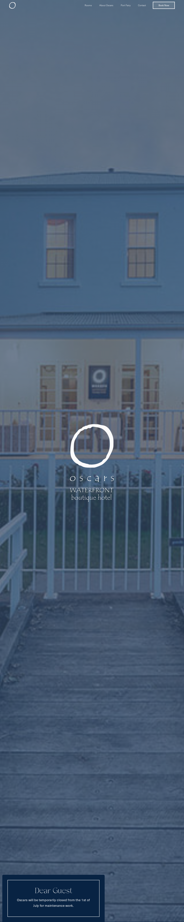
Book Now (164, 5)
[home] (12, 5)
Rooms (88, 5)
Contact (142, 5)
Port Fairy (126, 5)
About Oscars (106, 5)
